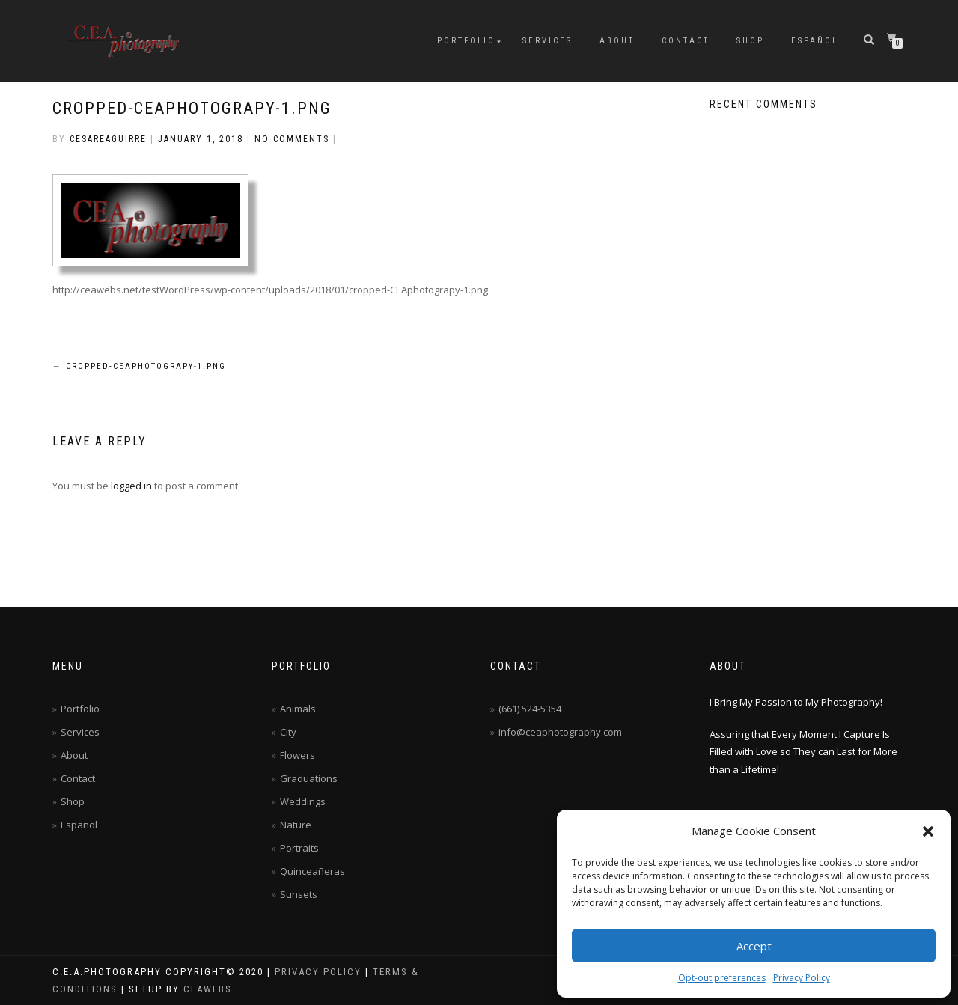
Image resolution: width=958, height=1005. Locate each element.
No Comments (291, 139)
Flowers (297, 755)
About (617, 41)
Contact (686, 41)
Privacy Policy (801, 977)
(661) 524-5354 (529, 708)
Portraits (299, 848)
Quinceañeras (312, 871)
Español (814, 41)
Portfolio (466, 41)
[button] (928, 831)
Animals (298, 708)
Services (547, 41)
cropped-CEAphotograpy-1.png (192, 108)
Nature (295, 824)
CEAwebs (206, 989)
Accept (754, 945)
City (288, 732)
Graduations (309, 778)
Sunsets (298, 894)
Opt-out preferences (722, 977)
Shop (750, 41)
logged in (131, 485)
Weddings (303, 801)
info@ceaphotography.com (560, 732)
